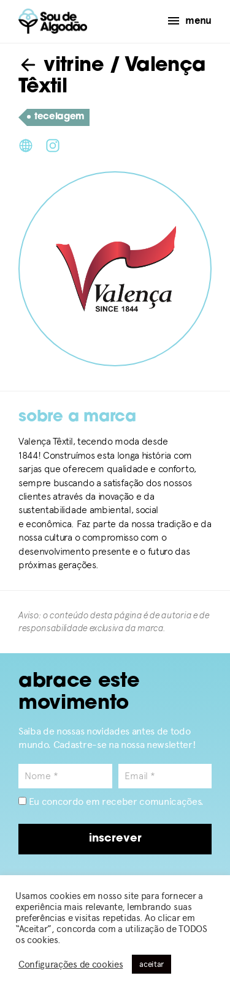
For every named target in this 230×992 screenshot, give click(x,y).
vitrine (61, 66)
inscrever (115, 839)
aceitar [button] (151, 964)
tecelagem (56, 117)
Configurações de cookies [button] (70, 964)
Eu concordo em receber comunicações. (111, 801)
